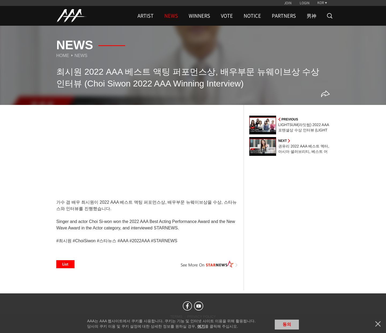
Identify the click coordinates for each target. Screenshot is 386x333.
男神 (311, 15)
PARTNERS (284, 15)
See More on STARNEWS (209, 264)
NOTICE (252, 15)
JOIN (288, 3)
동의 (287, 324)
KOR (320, 2)
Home (62, 55)
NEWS (171, 15)
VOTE (227, 15)
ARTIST (146, 15)
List (65, 264)
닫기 (378, 324)
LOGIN (305, 3)
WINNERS (199, 15)
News (81, 55)
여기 (201, 326)
